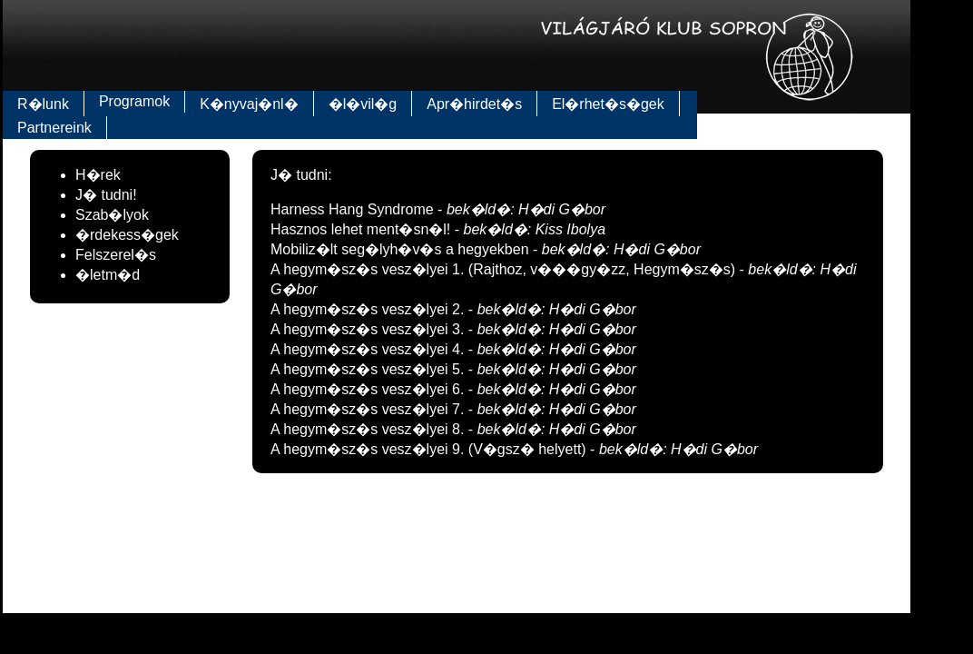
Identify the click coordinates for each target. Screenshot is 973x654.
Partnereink (54, 127)
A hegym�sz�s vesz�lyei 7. (369, 409)
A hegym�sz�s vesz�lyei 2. (369, 309)
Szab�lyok (112, 215)
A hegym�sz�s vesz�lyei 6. (369, 389)
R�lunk (43, 104)
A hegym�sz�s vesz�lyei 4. (369, 349)
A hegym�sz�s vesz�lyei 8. (369, 429)
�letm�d (107, 274)
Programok (134, 101)
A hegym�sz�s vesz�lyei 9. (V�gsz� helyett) (430, 449)
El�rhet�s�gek (608, 104)
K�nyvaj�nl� (249, 104)
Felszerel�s (115, 255)
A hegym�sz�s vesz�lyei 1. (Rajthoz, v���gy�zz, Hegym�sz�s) (505, 269)
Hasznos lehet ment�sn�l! (362, 229)
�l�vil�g (363, 104)
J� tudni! (106, 195)
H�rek (98, 175)
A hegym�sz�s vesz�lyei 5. (369, 369)
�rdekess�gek (127, 235)
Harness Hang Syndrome (353, 209)
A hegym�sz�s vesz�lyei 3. (369, 329)
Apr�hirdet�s (474, 104)
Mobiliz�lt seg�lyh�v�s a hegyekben (401, 249)
